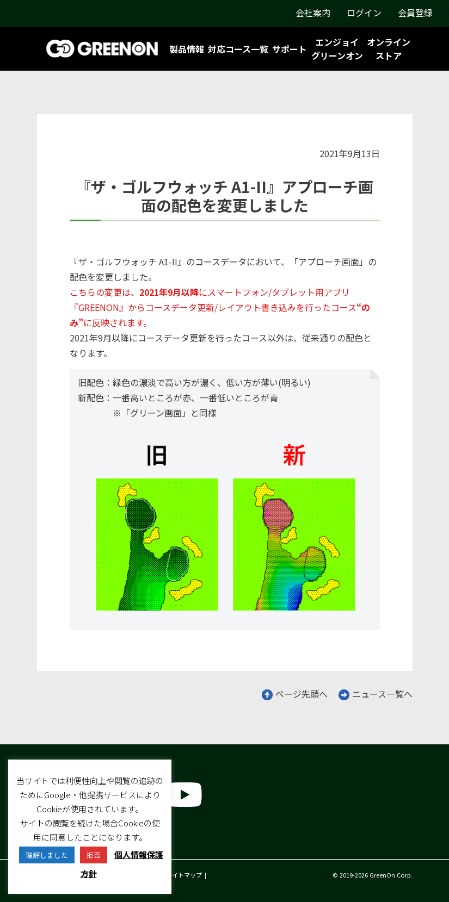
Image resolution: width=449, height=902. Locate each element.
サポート (289, 48)
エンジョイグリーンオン (337, 48)
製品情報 (186, 48)
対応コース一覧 (238, 48)
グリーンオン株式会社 (80, 840)
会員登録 (415, 12)
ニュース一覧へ (376, 693)
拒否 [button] (94, 855)
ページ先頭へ (295, 693)
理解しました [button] (47, 855)
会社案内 (313, 12)
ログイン (364, 12)
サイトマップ (184, 874)
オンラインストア (388, 48)
